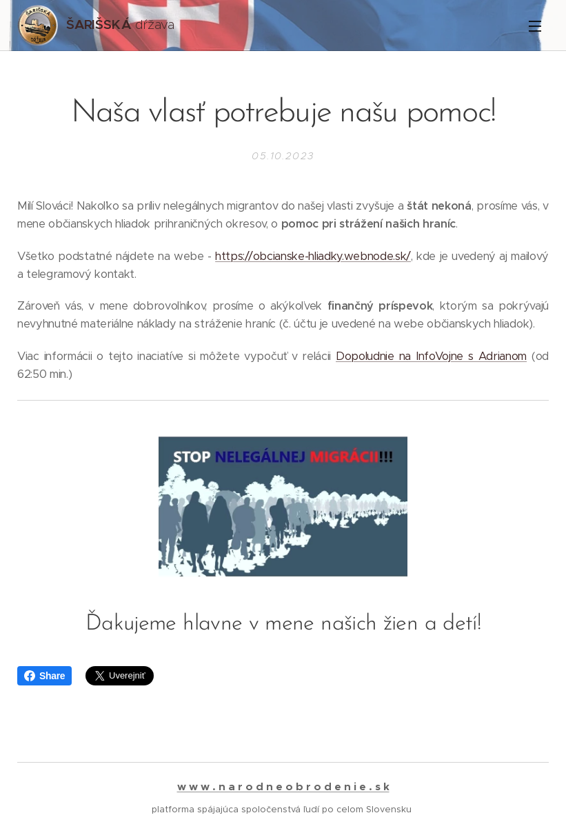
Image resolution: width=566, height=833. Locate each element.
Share (44, 675)
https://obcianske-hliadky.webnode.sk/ (313, 255)
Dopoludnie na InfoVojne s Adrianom (431, 355)
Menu (535, 26)
